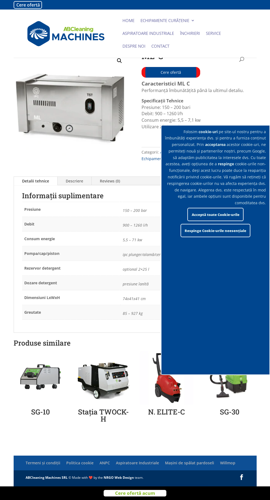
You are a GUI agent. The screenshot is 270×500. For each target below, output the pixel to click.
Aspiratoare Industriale (137, 462)
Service (213, 33)
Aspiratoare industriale (148, 33)
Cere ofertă (28, 5)
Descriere (74, 181)
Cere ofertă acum (135, 493)
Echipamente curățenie (164, 21)
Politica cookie (80, 462)
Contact (160, 46)
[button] (119, 61)
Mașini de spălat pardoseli (189, 462)
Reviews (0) (110, 181)
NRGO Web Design (119, 477)
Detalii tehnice (35, 181)
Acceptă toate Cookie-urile (215, 214)
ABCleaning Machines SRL (47, 477)
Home (128, 21)
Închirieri (190, 33)
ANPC (105, 462)
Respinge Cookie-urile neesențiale (215, 230)
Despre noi (133, 46)
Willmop (227, 462)
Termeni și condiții (43, 462)
